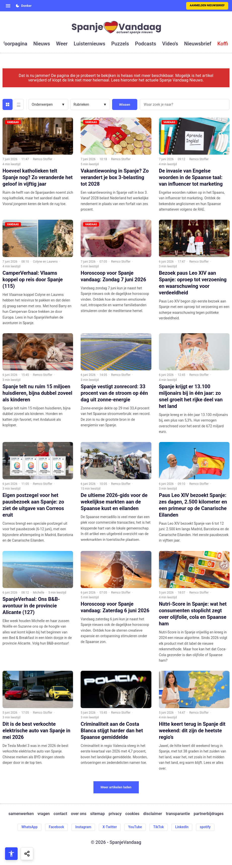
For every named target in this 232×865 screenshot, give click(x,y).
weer (62, 43)
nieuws (41, 43)
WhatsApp (29, 827)
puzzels (120, 43)
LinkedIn (182, 827)
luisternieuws (89, 43)
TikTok (158, 827)
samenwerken (21, 814)
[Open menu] (8, 6)
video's (170, 43)
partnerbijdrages (209, 814)
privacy (115, 814)
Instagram (83, 827)
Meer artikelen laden (116, 787)
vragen (44, 814)
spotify (205, 827)
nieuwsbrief (197, 43)
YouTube (135, 827)
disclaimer (152, 814)
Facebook (56, 827)
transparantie (178, 814)
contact (60, 814)
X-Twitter (110, 827)
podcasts (145, 43)
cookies (132, 814)
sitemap (97, 814)
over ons (78, 814)
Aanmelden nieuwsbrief (207, 5)
